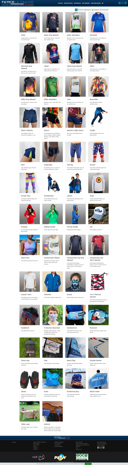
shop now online (96, 3)
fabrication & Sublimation (82, 445)
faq (77, 448)
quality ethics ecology (82, 443)
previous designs (59, 442)
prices (35, 446)
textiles (35, 449)
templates (35, 448)
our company (86, 3)
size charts (36, 445)
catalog (60, 3)
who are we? (79, 442)
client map (57, 445)
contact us (79, 449)
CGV (72, 462)
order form (36, 443)
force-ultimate (101, 445)
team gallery (58, 443)
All (76, 10)
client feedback (59, 446)
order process (68, 3)
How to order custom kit (39, 442)
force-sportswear (102, 444)
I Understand (88, 464)
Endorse (78, 446)
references (77, 3)
